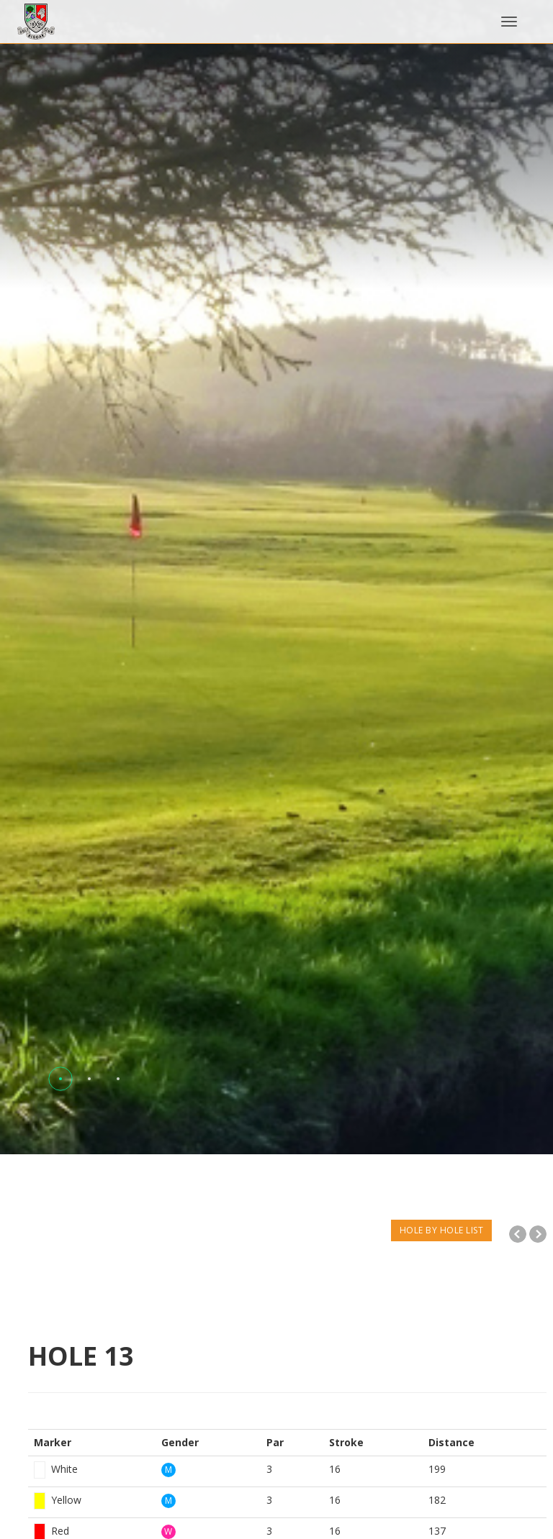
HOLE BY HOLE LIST (442, 1230)
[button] (60, 1078)
